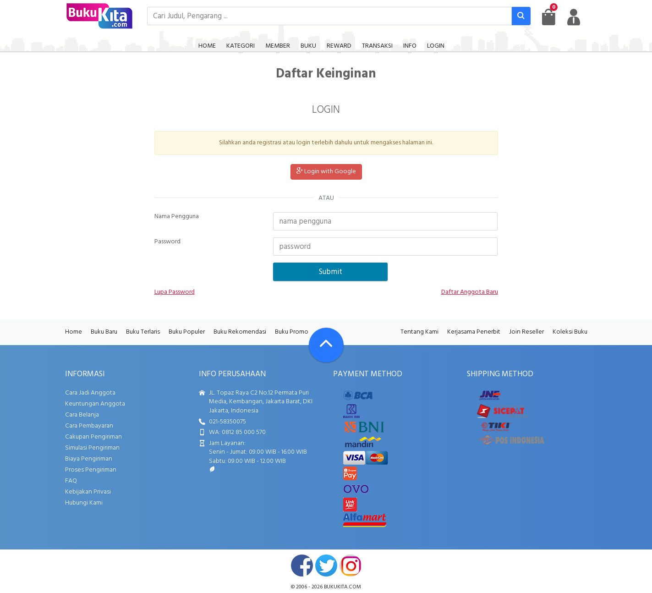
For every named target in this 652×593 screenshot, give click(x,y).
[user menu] (574, 16)
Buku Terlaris (143, 332)
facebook (301, 565)
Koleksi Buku (570, 332)
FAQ (71, 481)
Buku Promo (291, 332)
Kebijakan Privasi (88, 492)
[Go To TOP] (326, 345)
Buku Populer (187, 332)
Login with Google (326, 171)
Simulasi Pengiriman (92, 448)
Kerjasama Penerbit (473, 332)
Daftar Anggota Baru (469, 292)
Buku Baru (104, 332)
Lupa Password (174, 292)
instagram (350, 565)
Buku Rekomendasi (240, 332)
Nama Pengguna (176, 216)
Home (73, 332)
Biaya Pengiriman (88, 459)
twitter (326, 565)
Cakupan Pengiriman (93, 437)
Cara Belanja (82, 415)
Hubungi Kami (84, 503)
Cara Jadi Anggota (90, 393)
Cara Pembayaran (89, 426)
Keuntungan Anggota (95, 404)
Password (167, 242)
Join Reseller (526, 332)
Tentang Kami (419, 332)
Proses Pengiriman (90, 470)
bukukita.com (342, 587)
